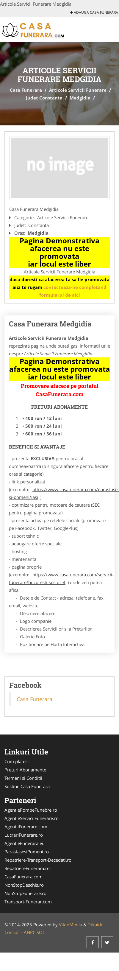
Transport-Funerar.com (28, 901)
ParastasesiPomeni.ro (26, 851)
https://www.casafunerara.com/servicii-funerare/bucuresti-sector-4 (61, 578)
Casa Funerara (26, 90)
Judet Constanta (44, 98)
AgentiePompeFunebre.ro (30, 810)
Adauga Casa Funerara (94, 12)
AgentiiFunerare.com (25, 826)
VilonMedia (70, 925)
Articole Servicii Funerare (78, 90)
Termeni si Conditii (23, 778)
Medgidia (80, 98)
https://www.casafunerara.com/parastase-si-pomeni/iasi (64, 493)
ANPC (29, 932)
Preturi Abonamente (25, 769)
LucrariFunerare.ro (23, 835)
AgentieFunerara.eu (24, 843)
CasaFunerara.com (23, 876)
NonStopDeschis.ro (24, 885)
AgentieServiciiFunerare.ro (31, 818)
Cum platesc (16, 761)
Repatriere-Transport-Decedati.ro (37, 860)
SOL (41, 932)
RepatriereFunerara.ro (27, 868)
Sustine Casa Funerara (27, 786)
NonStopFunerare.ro (25, 893)
